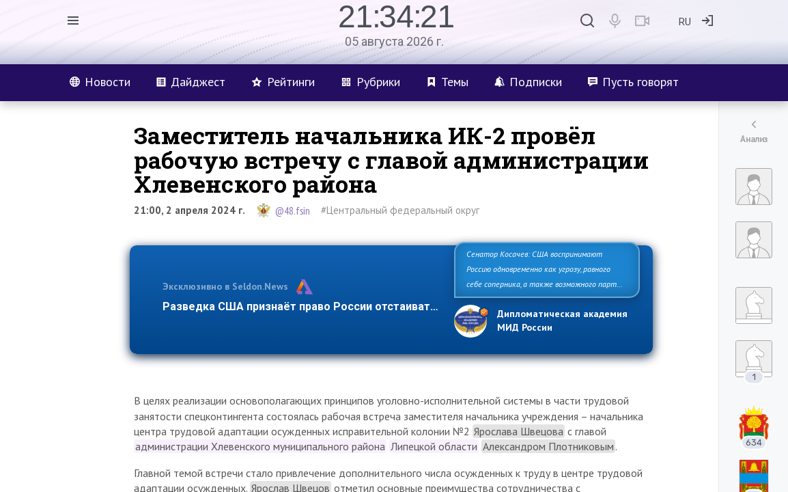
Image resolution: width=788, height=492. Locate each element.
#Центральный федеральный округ (400, 210)
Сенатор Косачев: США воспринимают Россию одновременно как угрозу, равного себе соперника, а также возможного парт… (544, 269)
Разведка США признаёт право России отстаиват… (300, 306)
